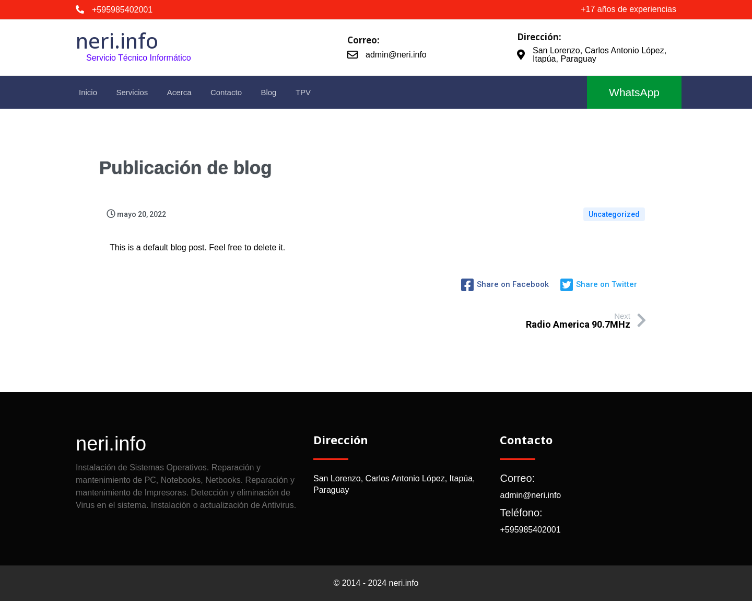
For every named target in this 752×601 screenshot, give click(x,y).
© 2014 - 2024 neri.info (375, 583)
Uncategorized (614, 214)
